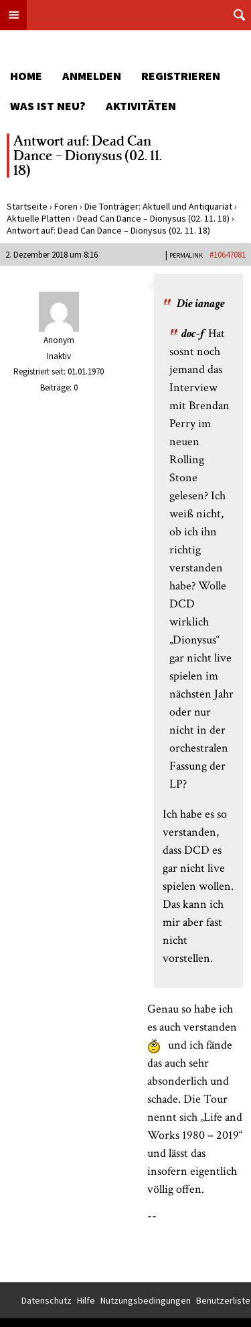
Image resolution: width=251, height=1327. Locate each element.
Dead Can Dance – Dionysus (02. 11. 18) (153, 218)
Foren (66, 206)
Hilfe (86, 1300)
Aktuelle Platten (38, 218)
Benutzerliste (223, 1300)
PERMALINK (186, 255)
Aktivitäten (141, 105)
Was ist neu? (48, 105)
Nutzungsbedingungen (145, 1300)
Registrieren (180, 75)
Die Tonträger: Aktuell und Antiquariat (158, 206)
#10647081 (228, 254)
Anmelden (91, 75)
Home (26, 75)
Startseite (27, 206)
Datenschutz (46, 1300)
